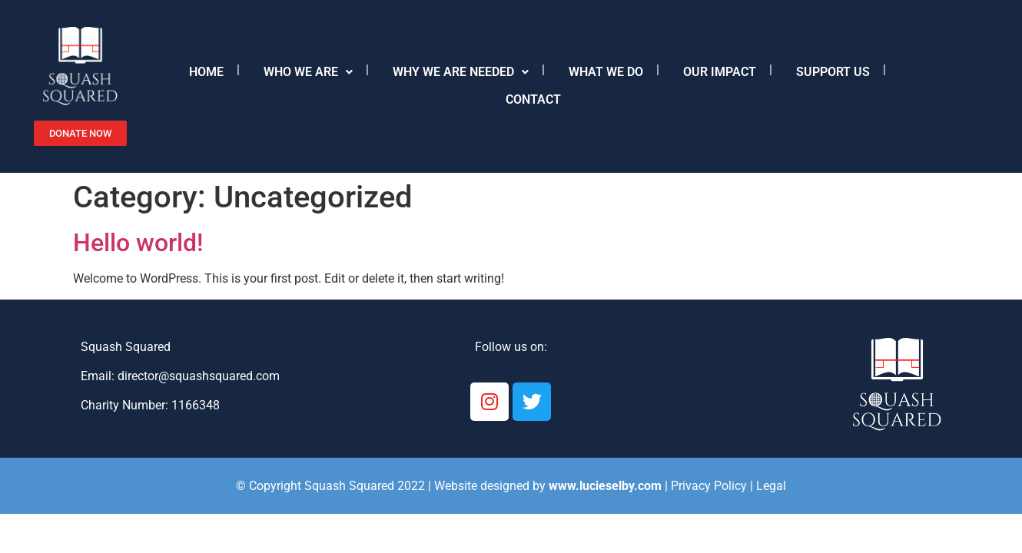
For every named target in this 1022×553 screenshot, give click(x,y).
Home (206, 72)
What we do (606, 72)
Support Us (833, 72)
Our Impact (719, 72)
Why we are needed (461, 72)
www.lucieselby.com (605, 485)
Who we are (308, 72)
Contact (533, 99)
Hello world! (138, 242)
